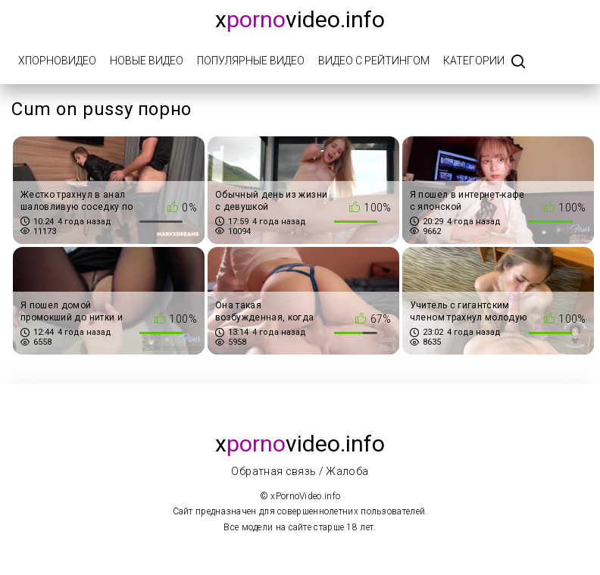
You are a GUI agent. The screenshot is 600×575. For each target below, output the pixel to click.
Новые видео (146, 61)
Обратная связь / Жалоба (299, 471)
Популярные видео (251, 61)
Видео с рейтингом (374, 61)
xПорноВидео (57, 61)
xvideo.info (300, 19)
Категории (474, 61)
